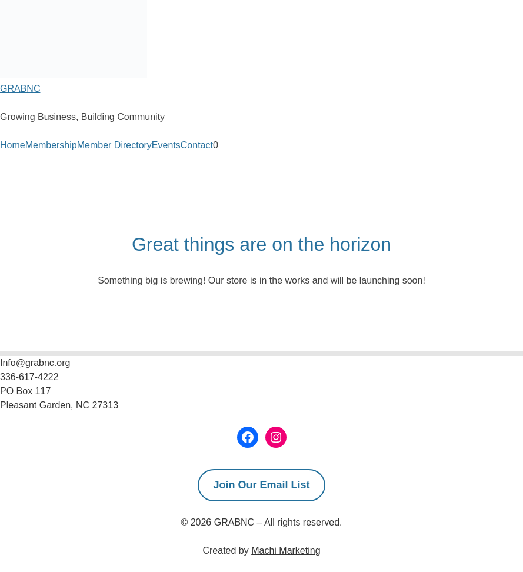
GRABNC (20, 89)
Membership (51, 145)
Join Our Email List (261, 485)
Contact (197, 145)
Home (12, 145)
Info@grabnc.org (35, 363)
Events (166, 145)
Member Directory (114, 145)
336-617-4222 (29, 377)
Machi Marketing (285, 551)
